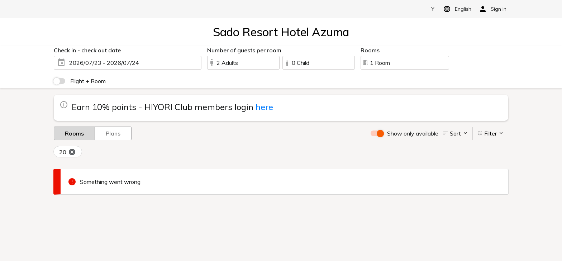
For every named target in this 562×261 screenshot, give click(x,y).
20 (67, 152)
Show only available (412, 133)
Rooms (74, 133)
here (264, 106)
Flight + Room (88, 81)
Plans (113, 133)
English (456, 9)
